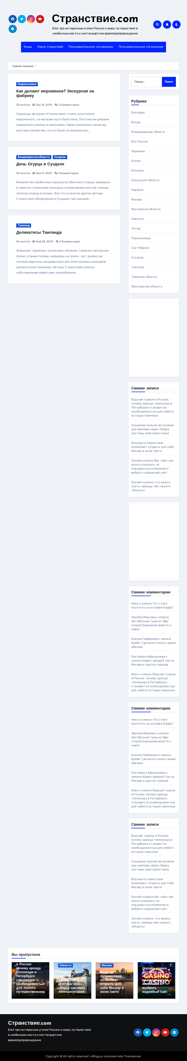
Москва (136, 199)
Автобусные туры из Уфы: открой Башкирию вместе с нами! (151, 625)
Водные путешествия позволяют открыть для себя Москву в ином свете (152, 447)
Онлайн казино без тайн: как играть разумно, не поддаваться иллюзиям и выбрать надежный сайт (155, 980)
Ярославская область (146, 286)
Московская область (146, 209)
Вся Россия (139, 141)
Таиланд (24, 225)
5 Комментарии (68, 173)
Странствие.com (95, 19)
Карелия (137, 190)
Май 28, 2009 (44, 241)
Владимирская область (34, 157)
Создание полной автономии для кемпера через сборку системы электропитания (152, 429)
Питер (135, 228)
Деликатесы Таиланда (40, 232)
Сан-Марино (140, 248)
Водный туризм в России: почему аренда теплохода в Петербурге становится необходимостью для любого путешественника (152, 407)
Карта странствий (50, 47)
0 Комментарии (68, 104)
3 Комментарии (70, 241)
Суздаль (60, 157)
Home (28, 47)
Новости (137, 219)
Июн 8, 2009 (43, 173)
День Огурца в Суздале (42, 164)
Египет (136, 161)
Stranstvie (23, 104)
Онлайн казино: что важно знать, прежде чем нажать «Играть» (151, 486)
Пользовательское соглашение (90, 47)
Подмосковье (27, 84)
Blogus (97, 1055)
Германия (138, 151)
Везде (135, 122)
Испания (137, 170)
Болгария (138, 112)
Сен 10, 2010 (43, 104)
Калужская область (145, 180)
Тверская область (144, 277)
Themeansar (132, 1055)
